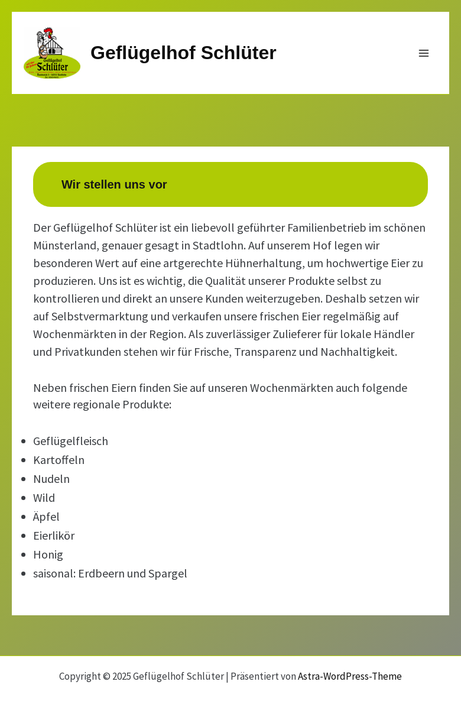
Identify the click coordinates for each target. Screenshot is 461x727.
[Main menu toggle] (424, 53)
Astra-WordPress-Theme (350, 676)
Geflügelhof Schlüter (183, 52)
